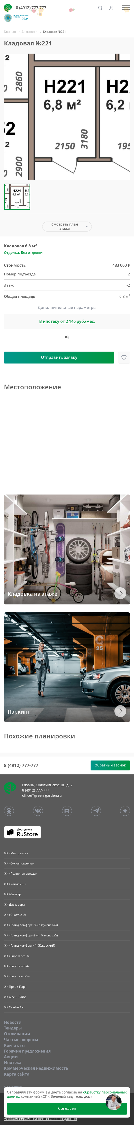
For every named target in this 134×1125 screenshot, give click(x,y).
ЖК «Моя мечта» (16, 853)
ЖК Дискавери (14, 904)
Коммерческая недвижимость (36, 1068)
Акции (11, 1056)
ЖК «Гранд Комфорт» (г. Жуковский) (29, 945)
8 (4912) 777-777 (31, 7)
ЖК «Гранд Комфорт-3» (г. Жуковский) (31, 925)
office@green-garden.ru (42, 795)
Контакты (14, 1045)
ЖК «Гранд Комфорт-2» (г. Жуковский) (31, 935)
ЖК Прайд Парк (15, 987)
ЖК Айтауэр (12, 894)
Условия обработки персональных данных (40, 1119)
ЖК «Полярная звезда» (20, 873)
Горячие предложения (27, 1051)
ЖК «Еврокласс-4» (17, 966)
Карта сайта (17, 1074)
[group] (67, 117)
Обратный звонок (110, 765)
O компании (17, 1033)
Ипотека (13, 1062)
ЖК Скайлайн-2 (15, 884)
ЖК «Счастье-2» (15, 915)
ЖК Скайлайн (14, 1007)
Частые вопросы (21, 1039)
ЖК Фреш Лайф (15, 997)
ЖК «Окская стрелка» (19, 863)
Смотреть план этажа (64, 226)
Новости (13, 1022)
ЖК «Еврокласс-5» (17, 976)
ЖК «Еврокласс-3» (17, 956)
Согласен (67, 1108)
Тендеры (13, 1028)
